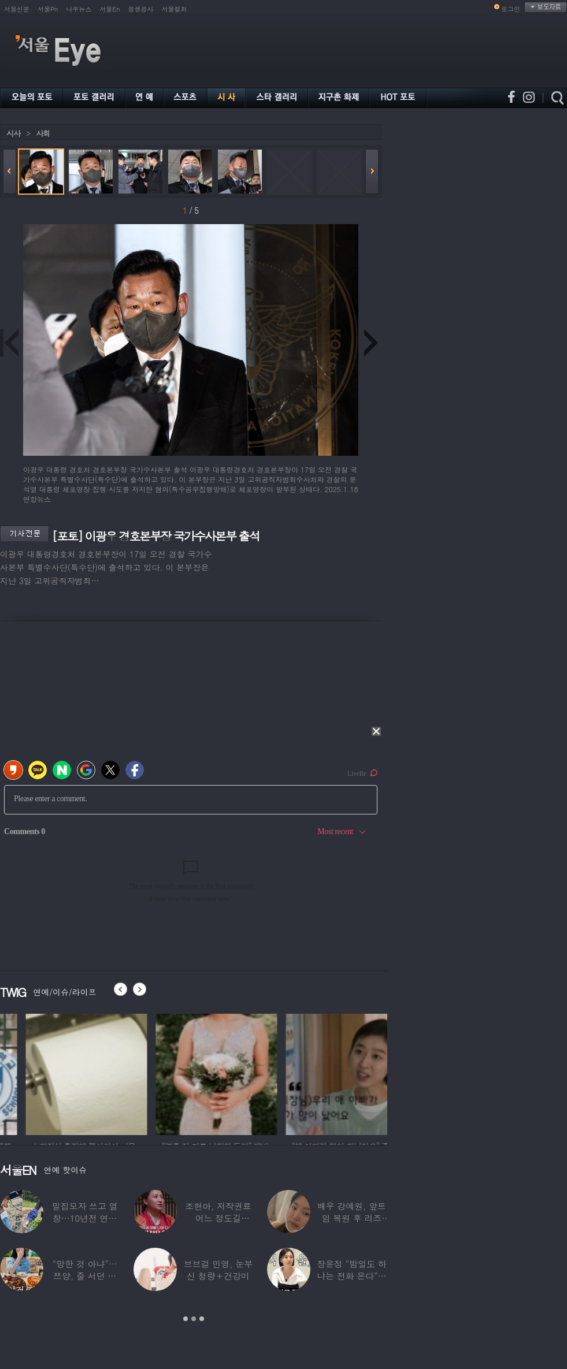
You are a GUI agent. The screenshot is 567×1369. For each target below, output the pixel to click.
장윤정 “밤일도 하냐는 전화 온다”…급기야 (351, 1276)
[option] (188, 1072)
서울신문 (16, 9)
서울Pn (48, 9)
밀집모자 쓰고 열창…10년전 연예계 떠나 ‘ (85, 1218)
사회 (43, 133)
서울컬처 (174, 9)
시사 (13, 133)
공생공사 (141, 9)
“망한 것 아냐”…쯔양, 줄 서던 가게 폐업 (85, 1276)
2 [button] (193, 1318)
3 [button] (201, 1318)
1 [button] (185, 1318)
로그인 (510, 9)
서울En (109, 9)
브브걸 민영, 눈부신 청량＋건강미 (218, 1270)
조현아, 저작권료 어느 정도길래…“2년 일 (218, 1218)
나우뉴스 (78, 9)
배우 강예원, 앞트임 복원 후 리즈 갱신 (351, 1218)
